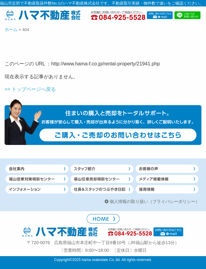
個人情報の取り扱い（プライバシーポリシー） (155, 201)
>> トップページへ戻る (30, 89)
